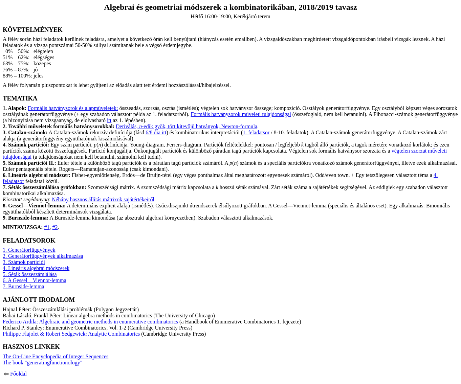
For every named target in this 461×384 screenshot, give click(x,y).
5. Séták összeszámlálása (30, 274)
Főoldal (18, 374)
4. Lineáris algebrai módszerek (36, 268)
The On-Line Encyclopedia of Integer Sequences (55, 356)
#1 (47, 227)
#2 (55, 227)
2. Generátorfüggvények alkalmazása (43, 256)
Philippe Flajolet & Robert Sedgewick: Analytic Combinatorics (71, 334)
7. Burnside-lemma (23, 286)
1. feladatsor (256, 132)
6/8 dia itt (156, 132)
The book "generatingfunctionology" (42, 362)
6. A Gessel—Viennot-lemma (34, 280)
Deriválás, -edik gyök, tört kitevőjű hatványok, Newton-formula (186, 126)
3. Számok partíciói (24, 262)
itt (109, 120)
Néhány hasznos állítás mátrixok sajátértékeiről (103, 199)
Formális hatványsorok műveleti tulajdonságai (241, 114)
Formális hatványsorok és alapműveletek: (73, 108)
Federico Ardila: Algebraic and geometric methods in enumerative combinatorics (90, 321)
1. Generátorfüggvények (29, 250)
